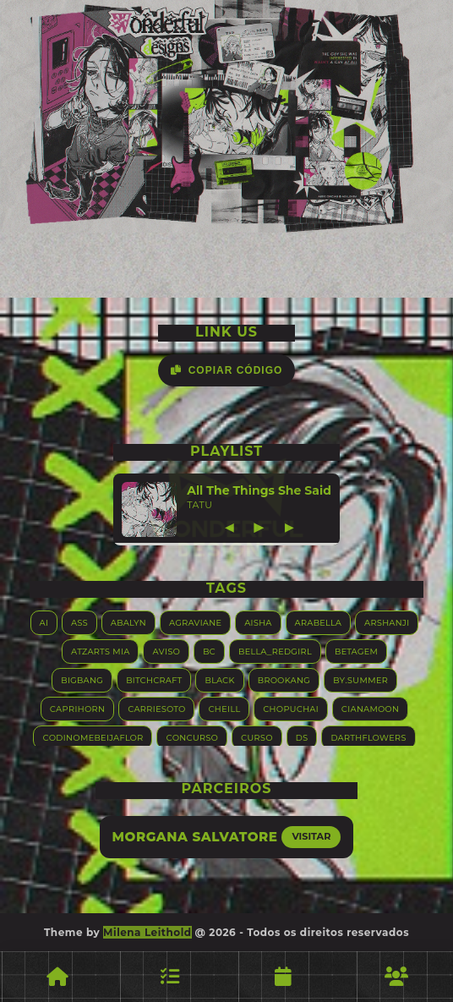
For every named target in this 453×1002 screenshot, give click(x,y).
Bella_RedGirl (275, 650)
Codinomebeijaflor (92, 737)
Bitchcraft (154, 679)
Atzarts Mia (100, 650)
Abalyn (128, 622)
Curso (257, 737)
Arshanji (386, 622)
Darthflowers (368, 737)
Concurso (192, 737)
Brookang (284, 679)
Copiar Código (227, 370)
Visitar (311, 836)
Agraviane (195, 622)
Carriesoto (156, 708)
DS (302, 737)
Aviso (166, 650)
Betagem (356, 650)
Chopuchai (291, 708)
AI (44, 622)
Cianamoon (370, 708)
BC (209, 650)
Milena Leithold (147, 932)
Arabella (318, 622)
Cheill (224, 708)
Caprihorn (77, 708)
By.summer (360, 679)
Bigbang (82, 679)
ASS (79, 622)
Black (219, 679)
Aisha (257, 622)
